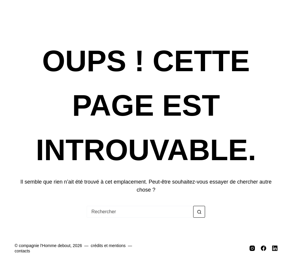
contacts (22, 251)
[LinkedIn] (274, 248)
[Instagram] (252, 248)
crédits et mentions (108, 245)
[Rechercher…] (140, 212)
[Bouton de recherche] (199, 212)
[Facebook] (263, 248)
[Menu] (273, 14)
